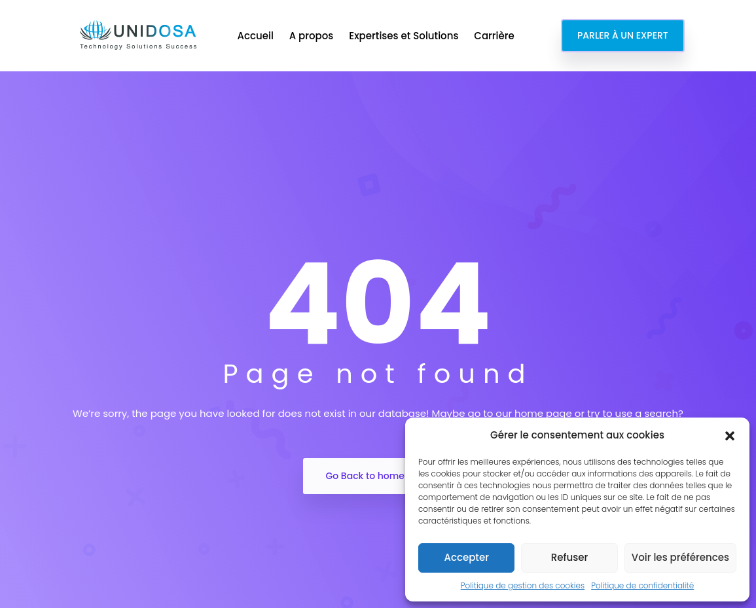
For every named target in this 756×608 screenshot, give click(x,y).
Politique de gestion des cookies (523, 585)
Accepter (466, 557)
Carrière (495, 36)
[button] (729, 435)
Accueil (256, 36)
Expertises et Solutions (405, 36)
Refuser (569, 557)
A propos (312, 36)
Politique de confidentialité (642, 585)
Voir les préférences (680, 557)
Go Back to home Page (377, 475)
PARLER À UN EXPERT (622, 35)
